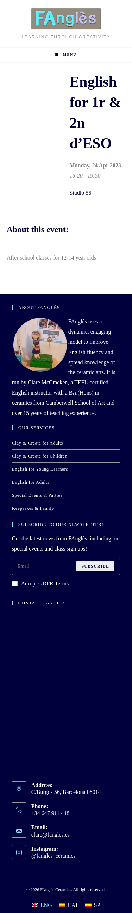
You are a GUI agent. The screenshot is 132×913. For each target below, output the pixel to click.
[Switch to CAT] (69, 905)
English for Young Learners (40, 469)
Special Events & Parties (37, 495)
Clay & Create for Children (40, 456)
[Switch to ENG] (41, 905)
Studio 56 (81, 193)
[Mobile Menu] (65, 54)
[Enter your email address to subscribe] (66, 566)
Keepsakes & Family (33, 508)
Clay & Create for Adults (37, 443)
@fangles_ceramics (53, 856)
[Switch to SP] (92, 905)
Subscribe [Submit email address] (95, 566)
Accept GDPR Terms (40, 583)
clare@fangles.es (50, 835)
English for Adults (30, 482)
